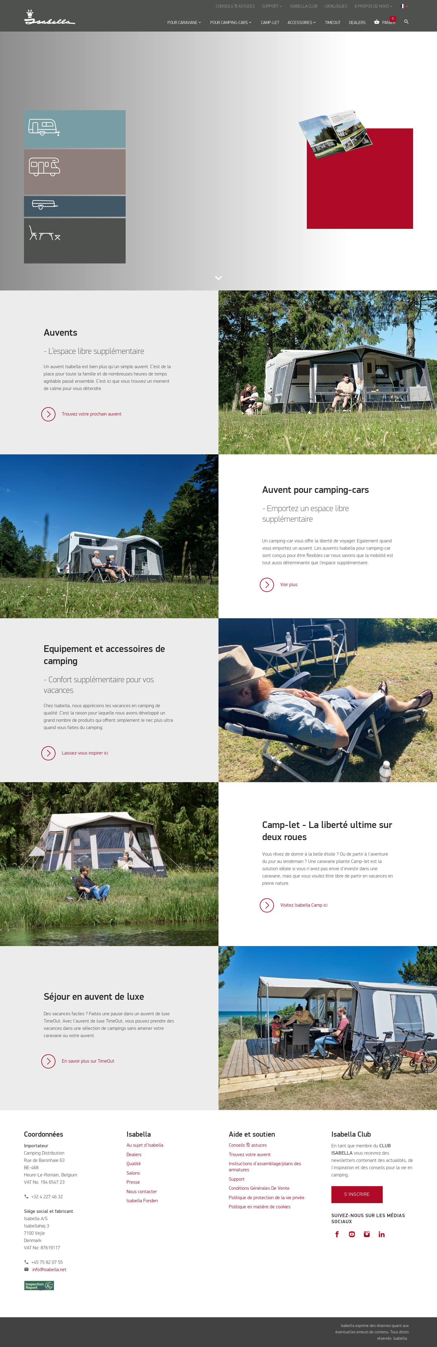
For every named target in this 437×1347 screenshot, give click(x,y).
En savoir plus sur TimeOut (88, 1061)
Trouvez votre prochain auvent (92, 414)
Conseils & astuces (248, 1145)
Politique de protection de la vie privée (266, 1198)
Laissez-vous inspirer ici (85, 753)
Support (237, 1179)
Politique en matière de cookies (259, 1207)
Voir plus (288, 584)
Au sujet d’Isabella (145, 1145)
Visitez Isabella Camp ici (303, 905)
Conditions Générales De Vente (259, 1188)
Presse (133, 1182)
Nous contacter (142, 1191)
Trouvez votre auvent (250, 1154)
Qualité (134, 1164)
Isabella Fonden (142, 1201)
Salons (133, 1173)
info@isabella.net (49, 1269)
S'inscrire (357, 1194)
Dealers (134, 1154)
